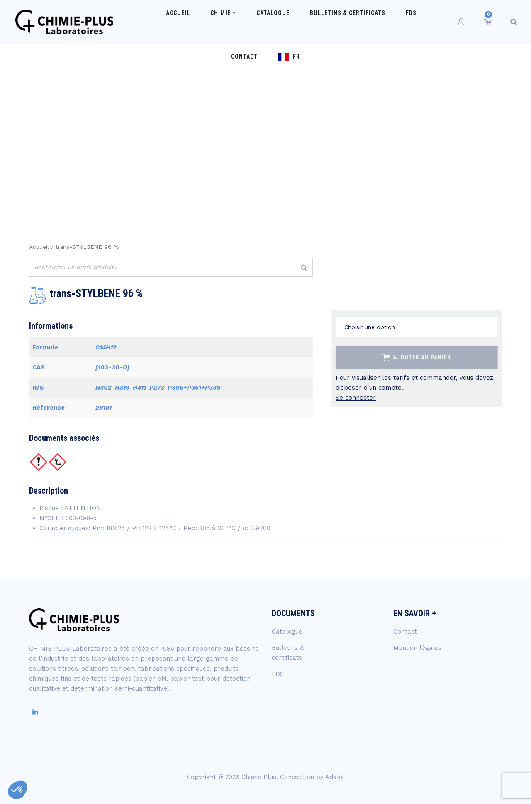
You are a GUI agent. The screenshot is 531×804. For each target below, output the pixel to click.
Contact (393, 21)
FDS (362, 21)
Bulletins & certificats (307, 21)
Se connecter (356, 397)
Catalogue (241, 21)
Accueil (163, 21)
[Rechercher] (304, 268)
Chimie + (199, 21)
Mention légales (417, 648)
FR (437, 21)
